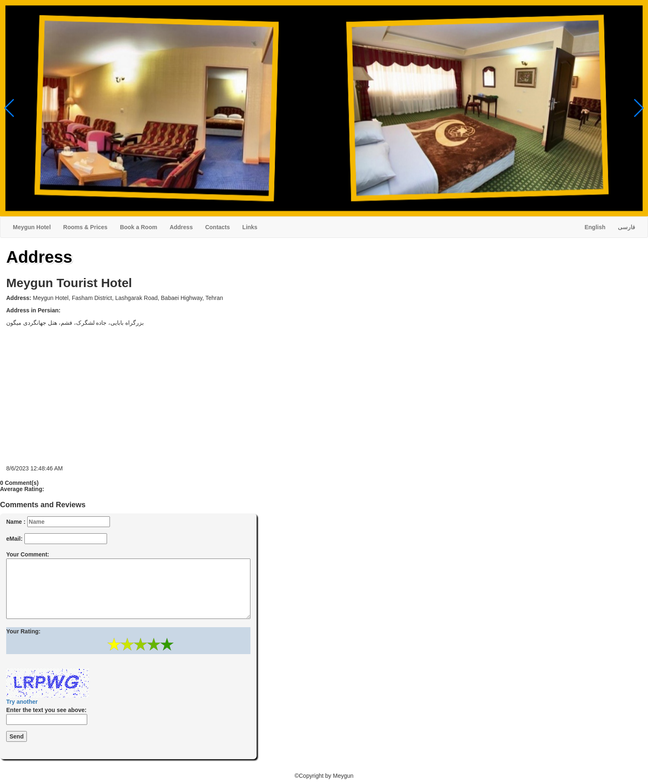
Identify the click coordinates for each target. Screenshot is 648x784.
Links (249, 227)
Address (181, 227)
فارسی (626, 227)
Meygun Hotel (32, 227)
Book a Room (138, 227)
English (594, 227)
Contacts (217, 227)
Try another (22, 701)
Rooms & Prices (85, 227)
